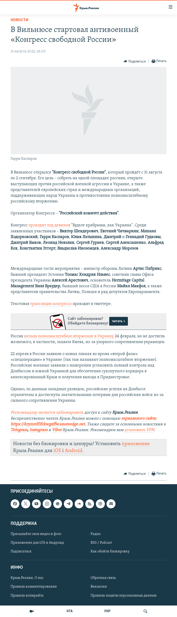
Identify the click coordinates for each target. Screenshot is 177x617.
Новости (19, 20)
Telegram (19, 430)
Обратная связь (103, 578)
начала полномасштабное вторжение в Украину (69, 336)
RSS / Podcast (101, 543)
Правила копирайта (27, 595)
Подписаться (21, 551)
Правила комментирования (34, 587)
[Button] (135, 61)
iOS (57, 450)
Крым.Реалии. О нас (27, 578)
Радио (96, 534)
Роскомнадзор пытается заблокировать (47, 412)
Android (73, 450)
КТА (70, 611)
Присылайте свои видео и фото (36, 534)
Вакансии (99, 587)
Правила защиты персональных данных (123, 595)
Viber (57, 430)
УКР (107, 611)
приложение (136, 443)
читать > (118, 321)
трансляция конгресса (51, 304)
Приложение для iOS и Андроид (37, 543)
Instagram (38, 430)
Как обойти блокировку (110, 551)
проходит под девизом (49, 225)
